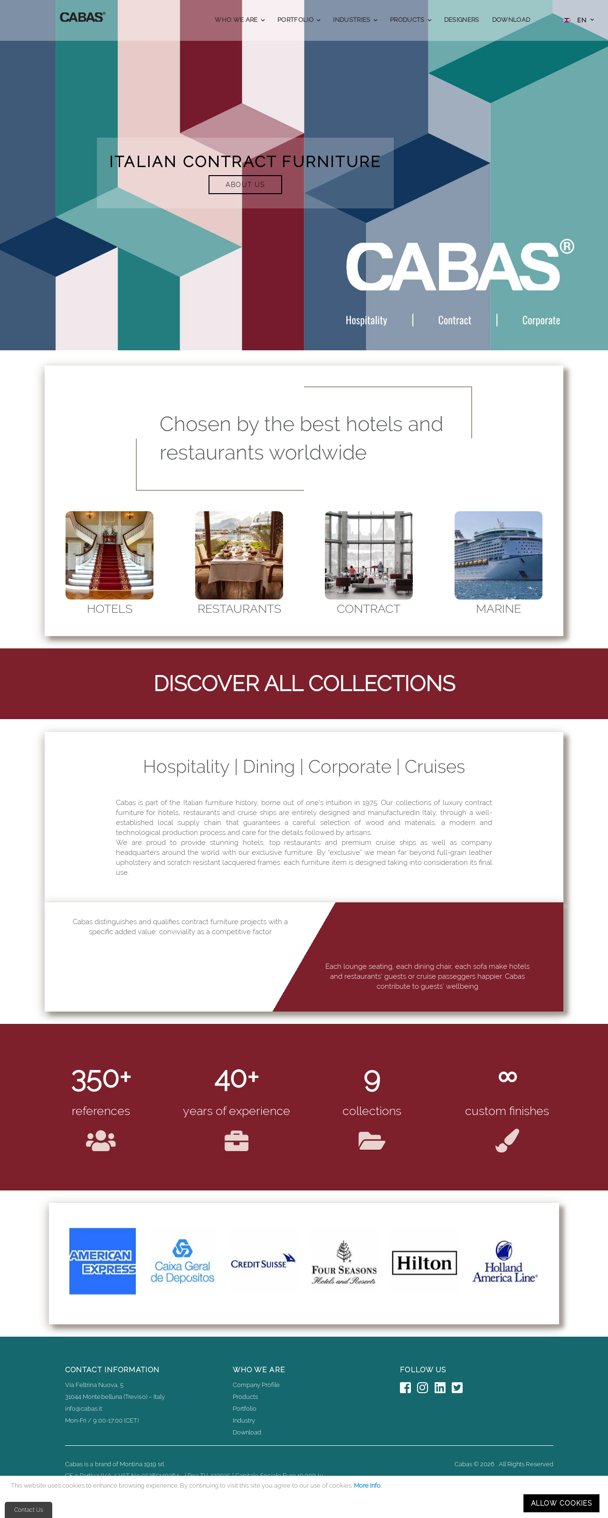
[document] (305, 1496)
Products (245, 1396)
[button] (578, 21)
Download (247, 1432)
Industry (244, 1420)
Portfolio (245, 1408)
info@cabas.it (83, 1408)
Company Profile (256, 1384)
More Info (367, 1485)
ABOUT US (245, 184)
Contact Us (28, 1510)
